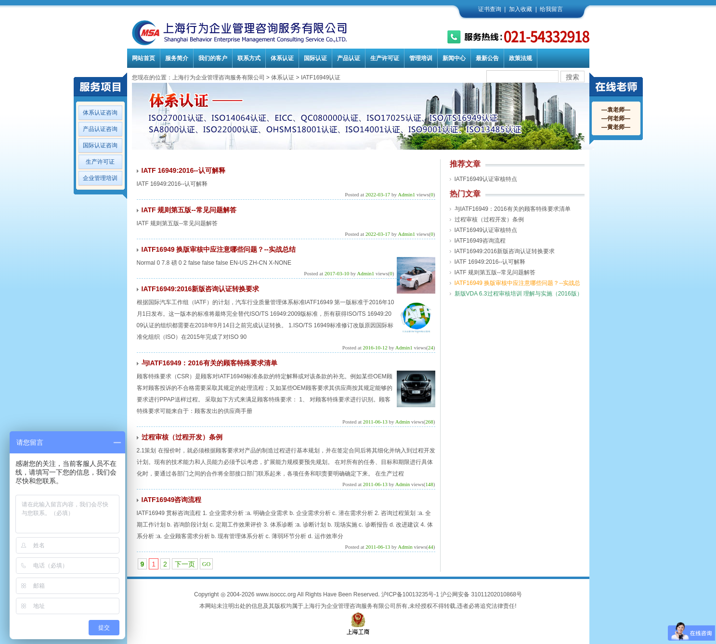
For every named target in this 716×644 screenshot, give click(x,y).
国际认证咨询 (100, 145)
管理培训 (420, 58)
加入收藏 (520, 9)
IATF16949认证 (320, 77)
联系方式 (248, 58)
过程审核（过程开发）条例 (182, 437)
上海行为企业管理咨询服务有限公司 (218, 77)
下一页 (185, 564)
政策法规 (520, 58)
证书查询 (489, 9)
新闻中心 (454, 58)
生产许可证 (384, 58)
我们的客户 (212, 58)
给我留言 (551, 9)
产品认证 (348, 58)
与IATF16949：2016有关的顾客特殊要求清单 (209, 363)
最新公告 (487, 58)
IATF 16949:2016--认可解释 (183, 170)
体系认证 (282, 58)
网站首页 (143, 58)
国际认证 (315, 58)
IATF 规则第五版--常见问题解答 (189, 210)
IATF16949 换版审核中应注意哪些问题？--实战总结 (219, 249)
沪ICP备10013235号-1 (410, 594)
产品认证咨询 (100, 129)
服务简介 (176, 58)
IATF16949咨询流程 (172, 499)
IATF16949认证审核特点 (486, 179)
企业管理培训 (100, 178)
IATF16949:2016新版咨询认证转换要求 (201, 289)
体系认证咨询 (100, 112)
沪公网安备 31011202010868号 (481, 594)
